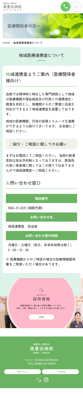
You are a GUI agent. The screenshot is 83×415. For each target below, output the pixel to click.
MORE (41, 317)
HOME (6, 42)
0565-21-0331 (17, 207)
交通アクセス (22, 371)
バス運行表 (60, 371)
